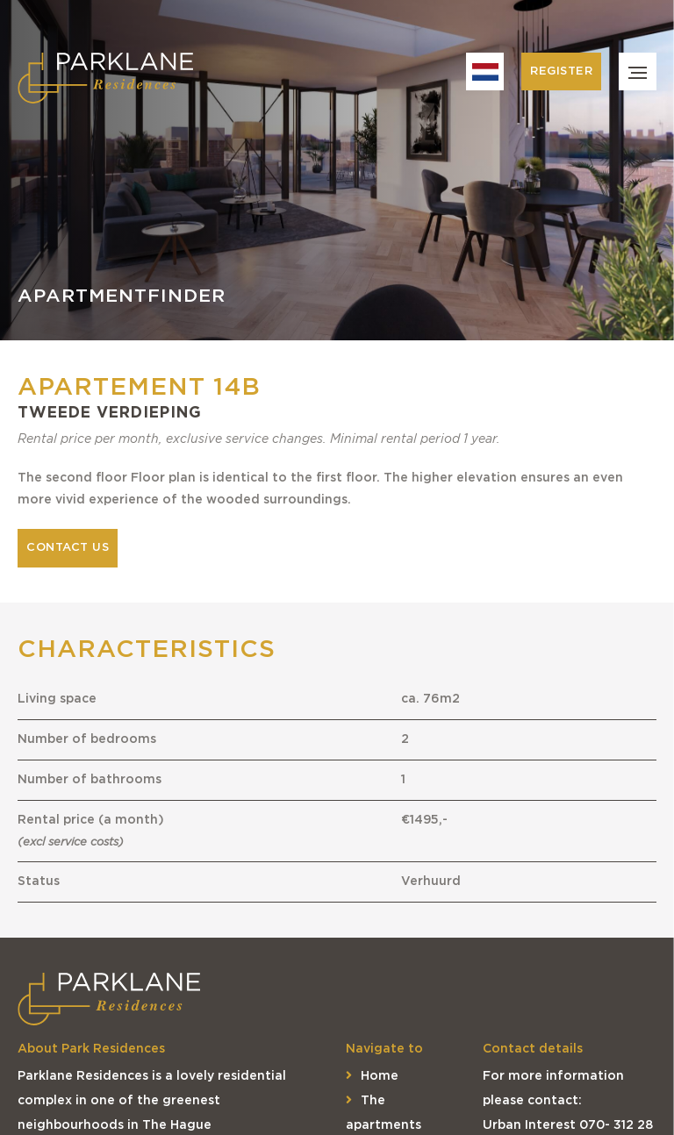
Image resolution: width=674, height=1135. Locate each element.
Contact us (67, 547)
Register (561, 71)
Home (372, 1076)
